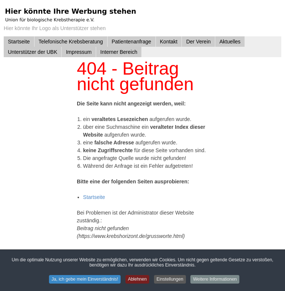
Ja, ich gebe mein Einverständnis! (83, 279)
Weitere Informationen (217, 279)
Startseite (94, 197)
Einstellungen (170, 279)
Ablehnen (137, 279)
